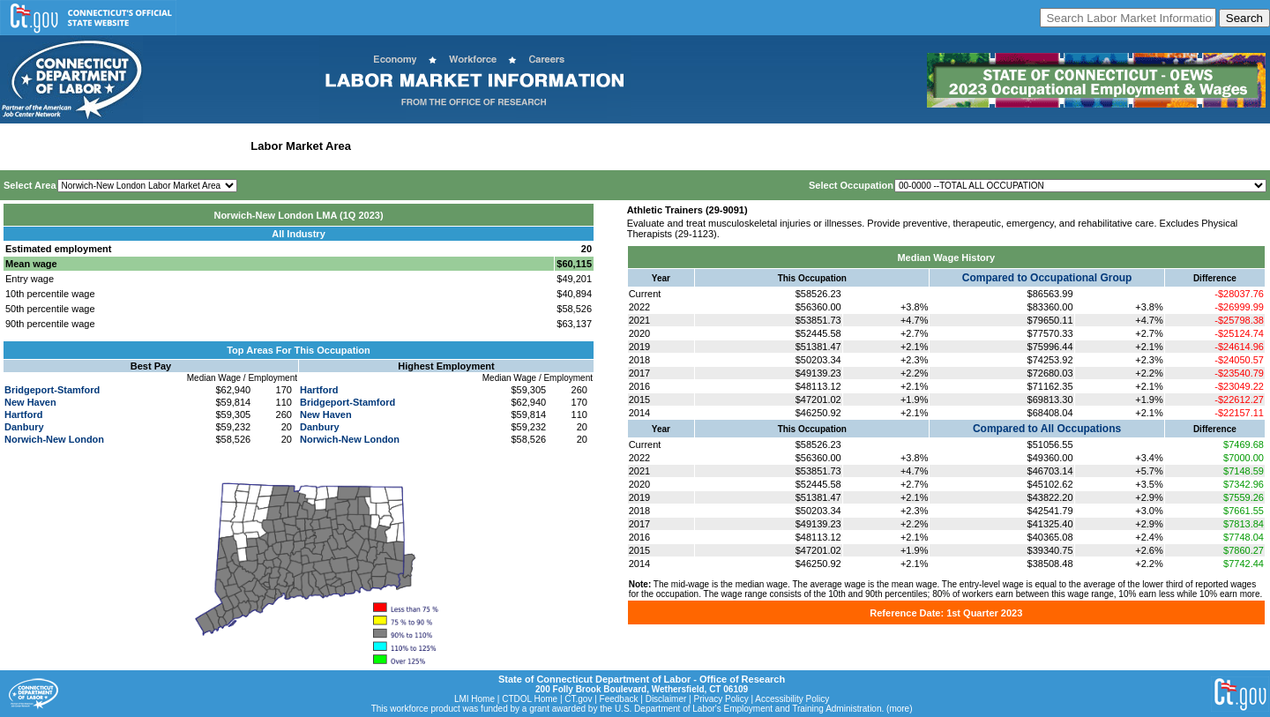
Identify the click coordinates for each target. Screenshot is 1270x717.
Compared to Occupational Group (1047, 278)
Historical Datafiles (569, 146)
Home (20, 146)
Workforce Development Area (437, 146)
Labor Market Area (300, 146)
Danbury (24, 427)
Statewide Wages (91, 146)
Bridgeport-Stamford (52, 390)
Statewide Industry (193, 146)
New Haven (30, 402)
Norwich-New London (54, 439)
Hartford (23, 414)
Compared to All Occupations (1047, 428)
